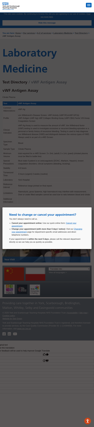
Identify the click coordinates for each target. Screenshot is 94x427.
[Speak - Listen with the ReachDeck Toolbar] (87, 421)
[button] (89, 5)
